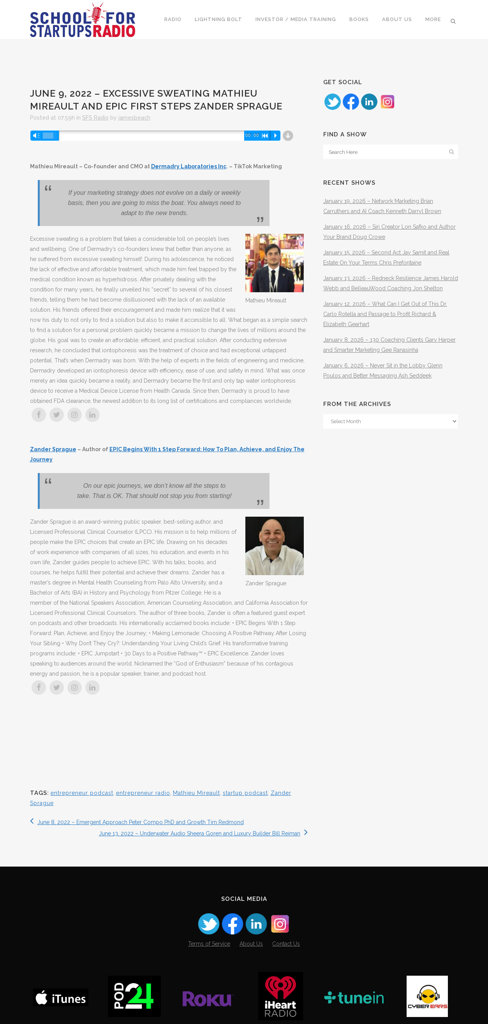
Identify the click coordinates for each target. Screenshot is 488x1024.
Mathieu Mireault (196, 793)
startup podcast (245, 793)
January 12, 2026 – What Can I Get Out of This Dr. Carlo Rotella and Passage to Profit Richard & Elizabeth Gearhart (385, 314)
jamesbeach (134, 118)
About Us (251, 944)
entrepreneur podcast (82, 793)
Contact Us (286, 944)
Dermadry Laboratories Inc (188, 166)
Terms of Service (209, 944)
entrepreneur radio (143, 793)
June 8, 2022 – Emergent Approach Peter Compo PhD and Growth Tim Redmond (137, 822)
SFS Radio (95, 118)
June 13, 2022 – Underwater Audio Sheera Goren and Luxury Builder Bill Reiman (203, 833)
